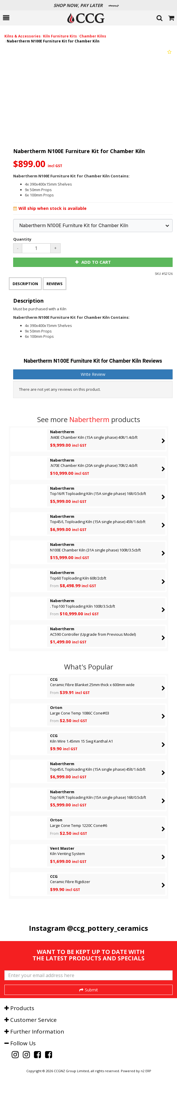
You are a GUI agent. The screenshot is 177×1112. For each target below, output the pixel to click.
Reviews (55, 283)
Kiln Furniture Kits (60, 36)
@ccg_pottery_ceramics (107, 928)
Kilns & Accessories (22, 36)
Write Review (93, 374)
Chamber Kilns (92, 36)
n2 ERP (146, 1101)
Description (25, 283)
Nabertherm (89, 419)
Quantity (22, 239)
